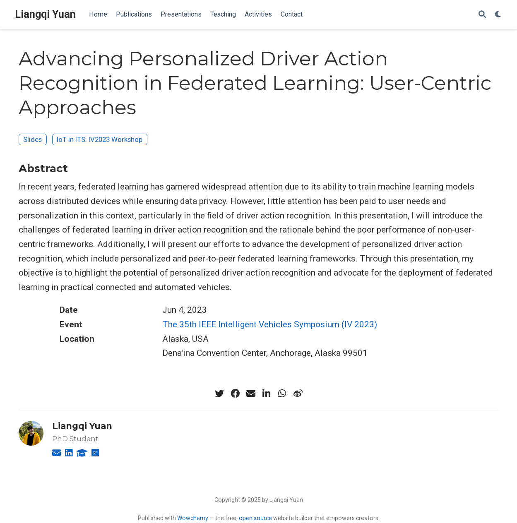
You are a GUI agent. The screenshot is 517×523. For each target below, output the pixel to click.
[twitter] (219, 393)
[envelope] (251, 393)
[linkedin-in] (266, 393)
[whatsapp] (282, 393)
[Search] (482, 14)
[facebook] (235, 393)
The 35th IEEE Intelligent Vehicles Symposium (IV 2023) (269, 324)
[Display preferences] (498, 14)
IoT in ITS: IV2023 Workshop (99, 139)
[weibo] (298, 393)
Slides (32, 139)
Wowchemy (192, 518)
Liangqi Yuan (45, 14)
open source (255, 518)
